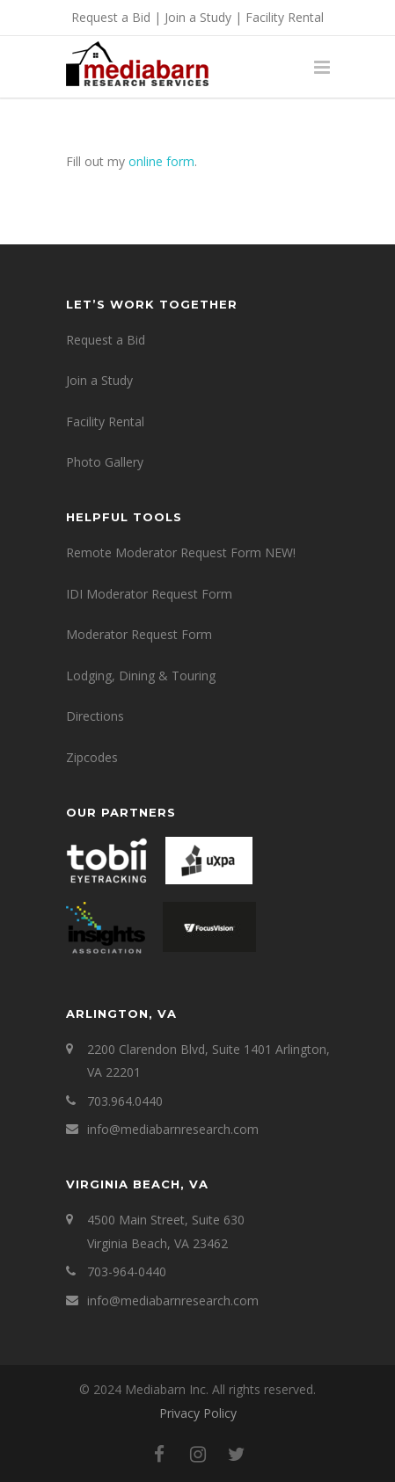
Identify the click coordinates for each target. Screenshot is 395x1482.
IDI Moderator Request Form (149, 593)
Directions (95, 716)
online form (161, 161)
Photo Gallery (104, 462)
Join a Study (198, 17)
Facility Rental (284, 17)
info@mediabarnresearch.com (173, 1129)
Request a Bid (110, 17)
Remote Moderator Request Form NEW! (181, 552)
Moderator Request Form (139, 634)
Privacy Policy (198, 1413)
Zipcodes (92, 757)
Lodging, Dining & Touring (141, 675)
